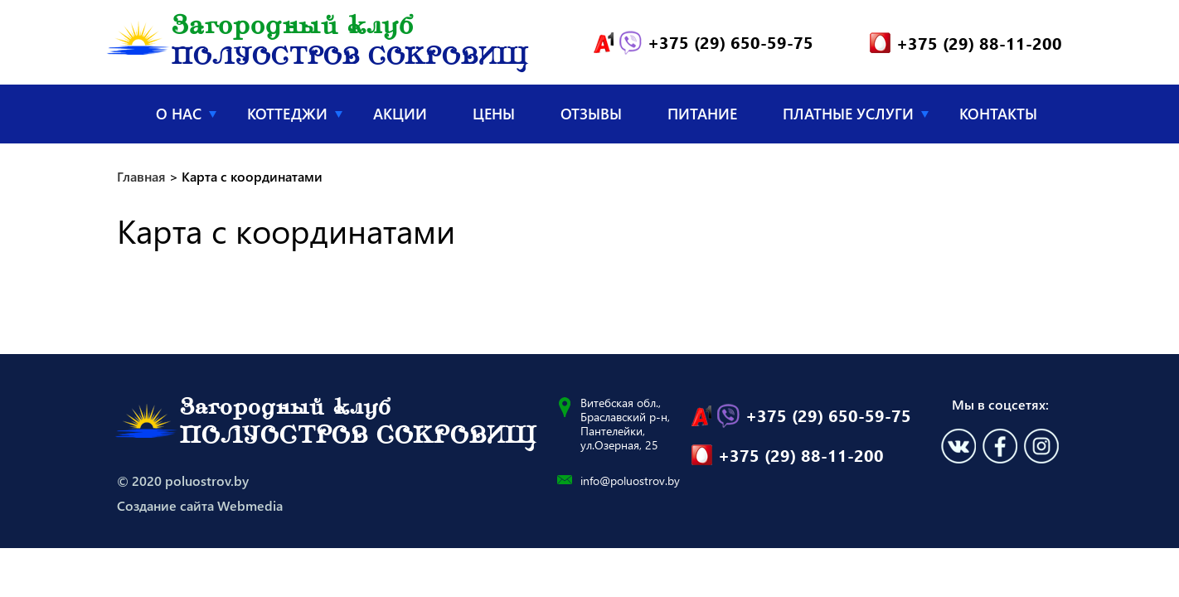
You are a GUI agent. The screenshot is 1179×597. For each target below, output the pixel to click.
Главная (131, 112)
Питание (702, 114)
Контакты (998, 114)
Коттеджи (287, 114)
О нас (178, 114)
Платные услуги (848, 114)
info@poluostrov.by (630, 480)
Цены (494, 114)
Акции (400, 114)
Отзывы (591, 114)
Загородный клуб (350, 42)
